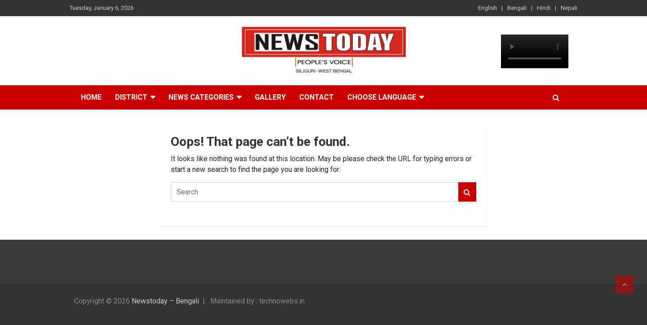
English (487, 7)
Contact (316, 97)
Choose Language (381, 97)
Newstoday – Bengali (165, 301)
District (131, 97)
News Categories (201, 97)
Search (467, 192)
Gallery (270, 97)
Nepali (569, 7)
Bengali (517, 7)
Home (91, 97)
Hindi (543, 7)
